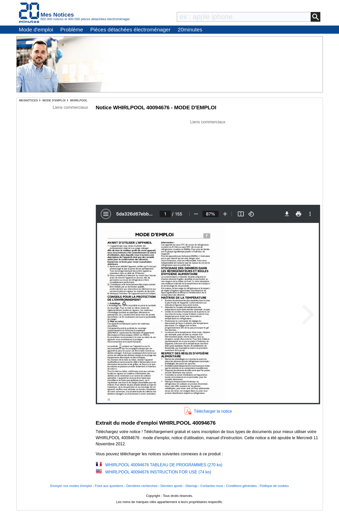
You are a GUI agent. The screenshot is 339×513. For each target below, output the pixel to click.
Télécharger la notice (213, 411)
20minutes (190, 29)
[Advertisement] (208, 161)
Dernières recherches (141, 486)
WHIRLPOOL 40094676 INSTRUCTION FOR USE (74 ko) (158, 472)
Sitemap (191, 486)
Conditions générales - (243, 486)
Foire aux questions (109, 486)
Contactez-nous (211, 486)
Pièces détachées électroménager (130, 29)
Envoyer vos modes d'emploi (71, 486)
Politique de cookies (274, 486)
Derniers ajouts (171, 486)
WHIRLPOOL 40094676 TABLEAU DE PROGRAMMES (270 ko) (164, 465)
